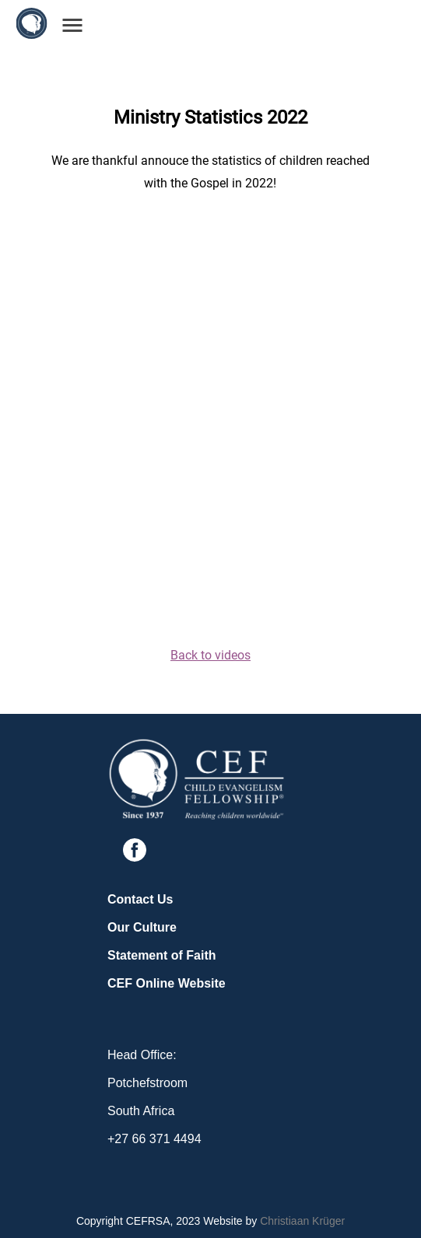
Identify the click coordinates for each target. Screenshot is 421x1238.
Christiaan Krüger (302, 1221)
